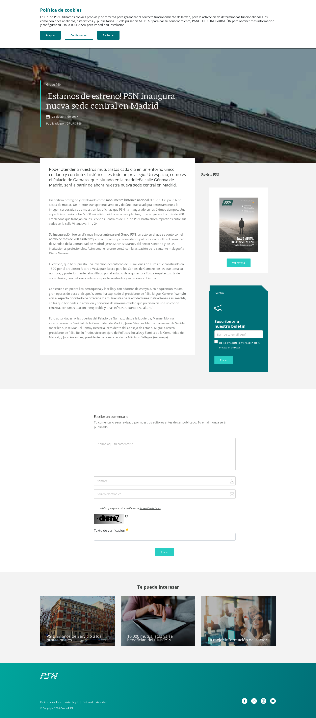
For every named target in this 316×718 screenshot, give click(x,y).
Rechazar (108, 35)
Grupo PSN (53, 84)
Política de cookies (50, 702)
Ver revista (238, 263)
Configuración (79, 35)
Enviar (224, 360)
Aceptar (50, 35)
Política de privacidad (94, 702)
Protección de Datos (229, 347)
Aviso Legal (71, 702)
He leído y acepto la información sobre (130, 508)
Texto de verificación (111, 530)
